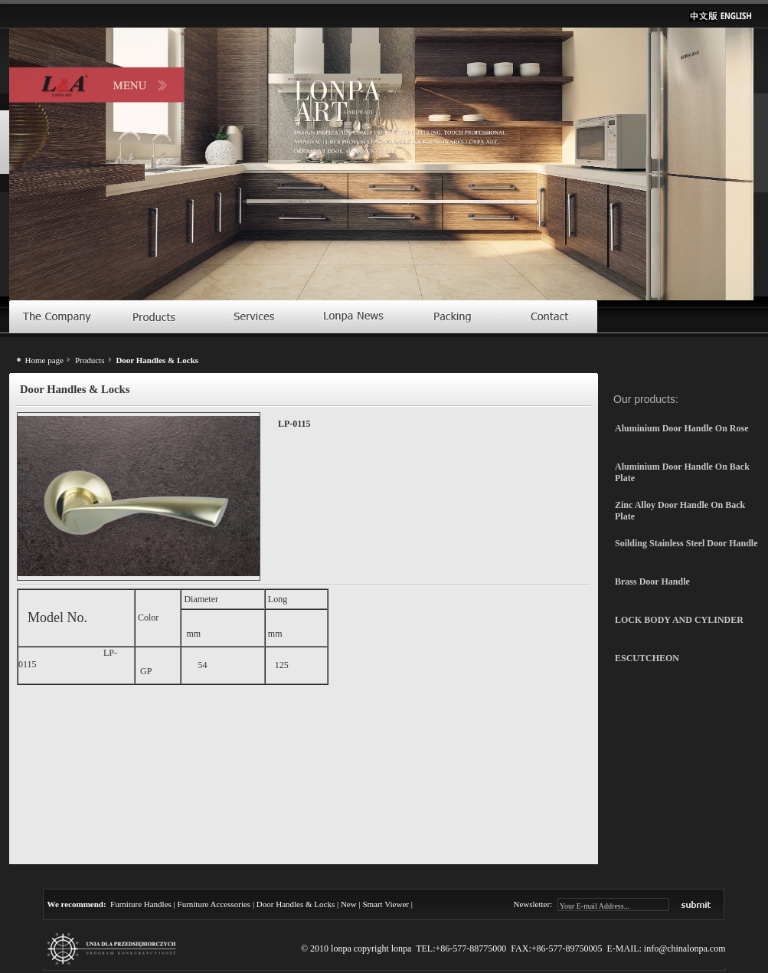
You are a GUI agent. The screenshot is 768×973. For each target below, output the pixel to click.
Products (90, 360)
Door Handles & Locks (296, 904)
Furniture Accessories (214, 904)
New (349, 904)
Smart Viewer (385, 904)
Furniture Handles (141, 904)
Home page (44, 360)
